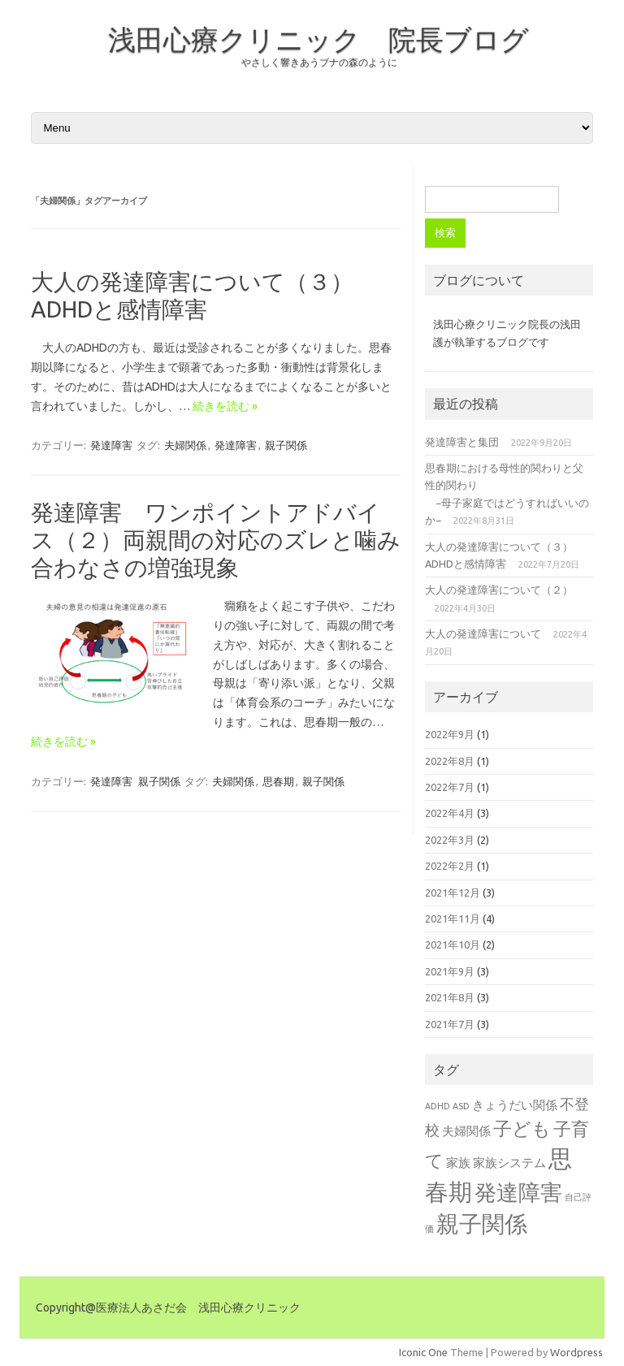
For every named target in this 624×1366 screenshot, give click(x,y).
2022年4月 (449, 813)
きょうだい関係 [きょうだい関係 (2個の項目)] (514, 1105)
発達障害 (111, 445)
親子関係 (286, 445)
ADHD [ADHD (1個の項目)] (437, 1106)
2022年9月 (449, 734)
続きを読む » (225, 406)
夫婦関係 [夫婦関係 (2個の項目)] (466, 1131)
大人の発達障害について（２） (499, 589)
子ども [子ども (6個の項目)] (522, 1128)
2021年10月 (452, 944)
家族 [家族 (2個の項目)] (458, 1162)
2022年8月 (449, 761)
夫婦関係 (185, 445)
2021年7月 (449, 1024)
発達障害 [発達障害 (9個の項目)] (518, 1192)
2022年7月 (449, 787)
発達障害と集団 (462, 441)
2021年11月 (452, 918)
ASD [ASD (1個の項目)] (461, 1106)
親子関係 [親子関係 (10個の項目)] (481, 1223)
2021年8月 (449, 997)
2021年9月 (449, 971)
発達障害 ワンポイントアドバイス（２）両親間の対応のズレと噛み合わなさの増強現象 (216, 539)
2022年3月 (449, 839)
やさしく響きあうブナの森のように (319, 62)
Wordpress (576, 1352)
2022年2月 (449, 865)
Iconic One (423, 1352)
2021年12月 (452, 892)
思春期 (278, 781)
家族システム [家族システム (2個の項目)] (509, 1162)
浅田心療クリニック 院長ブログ (318, 39)
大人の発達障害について (483, 633)
